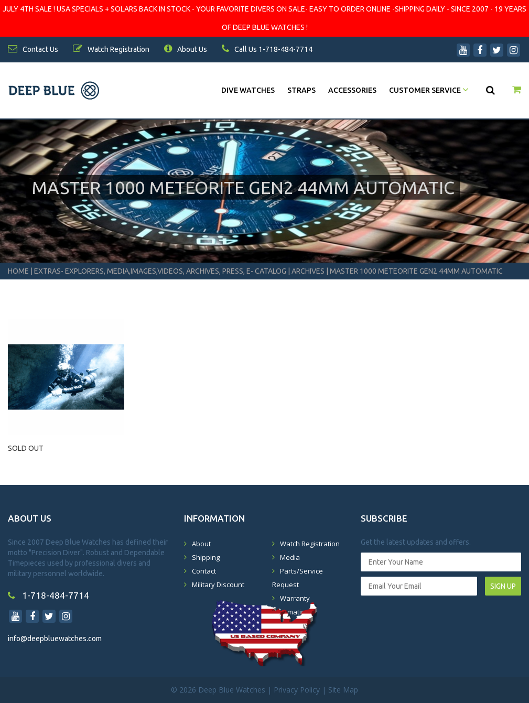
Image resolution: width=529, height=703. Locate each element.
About (201, 543)
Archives (308, 271)
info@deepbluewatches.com (55, 638)
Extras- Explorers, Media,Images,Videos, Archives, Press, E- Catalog (161, 271)
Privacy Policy (297, 690)
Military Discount (218, 584)
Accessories (352, 90)
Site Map (343, 690)
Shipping (206, 557)
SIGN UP (503, 586)
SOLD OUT (26, 448)
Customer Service (429, 90)
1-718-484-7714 (48, 595)
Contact (204, 571)
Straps (301, 90)
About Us (185, 49)
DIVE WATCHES (248, 90)
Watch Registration (310, 543)
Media (290, 557)
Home (18, 271)
